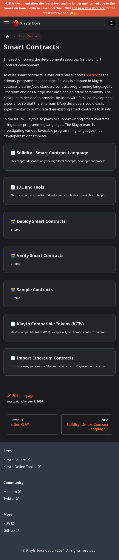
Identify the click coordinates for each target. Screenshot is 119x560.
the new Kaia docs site (88, 8)
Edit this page (20, 395)
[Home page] (7, 36)
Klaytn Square (16, 459)
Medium (12, 491)
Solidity (92, 75)
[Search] (112, 23)
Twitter (11, 498)
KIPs (8, 523)
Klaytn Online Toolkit (22, 466)
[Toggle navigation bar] (6, 23)
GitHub (11, 530)
